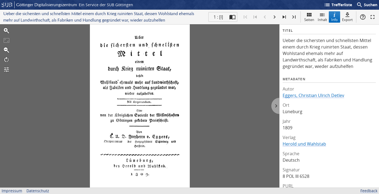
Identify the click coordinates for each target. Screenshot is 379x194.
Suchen (366, 5)
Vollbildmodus (372, 17)
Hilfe (363, 17)
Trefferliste (338, 5)
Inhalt (322, 17)
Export (347, 17)
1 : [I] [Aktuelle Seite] (218, 17)
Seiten (309, 17)
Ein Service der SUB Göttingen (106, 4)
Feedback (368, 190)
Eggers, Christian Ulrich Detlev (313, 95)
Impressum (12, 190)
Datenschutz (37, 190)
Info (334, 17)
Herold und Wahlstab (304, 144)
